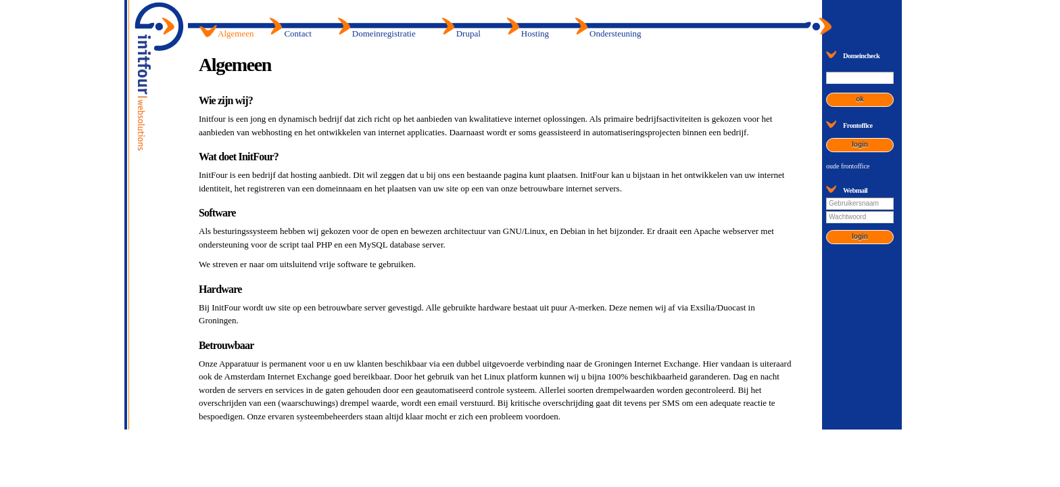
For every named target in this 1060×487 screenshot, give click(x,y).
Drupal (468, 33)
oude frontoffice (848, 166)
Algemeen (236, 33)
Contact (297, 33)
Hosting (535, 33)
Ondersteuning (615, 33)
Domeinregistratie (384, 33)
